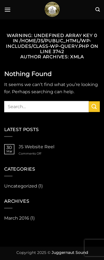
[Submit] (94, 106)
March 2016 (16, 218)
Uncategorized (20, 186)
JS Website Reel (36, 146)
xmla (77, 56)
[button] (7, 9)
